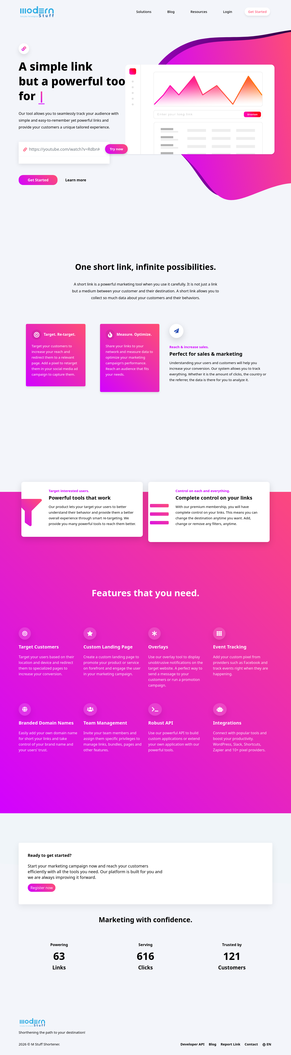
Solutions (143, 11)
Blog (171, 11)
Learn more (75, 179)
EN (266, 1044)
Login (227, 11)
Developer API (193, 1044)
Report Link (230, 1044)
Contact (251, 1044)
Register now (41, 887)
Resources (199, 11)
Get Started (257, 11)
